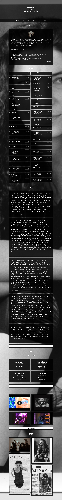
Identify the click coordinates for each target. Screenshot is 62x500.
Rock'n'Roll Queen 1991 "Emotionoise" (38, 107)
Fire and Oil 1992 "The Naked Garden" (15, 175)
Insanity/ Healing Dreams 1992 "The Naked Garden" (38, 174)
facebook (25, 12)
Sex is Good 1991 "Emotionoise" (15, 122)
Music (23, 20)
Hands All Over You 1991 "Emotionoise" (38, 147)
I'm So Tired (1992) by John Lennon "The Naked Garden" (37, 79)
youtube (34, 12)
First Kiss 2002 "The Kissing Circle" (16, 108)
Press (28, 20)
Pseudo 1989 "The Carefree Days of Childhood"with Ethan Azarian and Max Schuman (38, 114)
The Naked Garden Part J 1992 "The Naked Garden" (38, 169)
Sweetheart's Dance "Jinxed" (16, 142)
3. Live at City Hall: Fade (16, 127)
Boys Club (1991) (14, 82)
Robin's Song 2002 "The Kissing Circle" (38, 180)
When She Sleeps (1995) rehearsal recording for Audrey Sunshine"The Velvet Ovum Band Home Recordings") (16, 102)
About (17, 20)
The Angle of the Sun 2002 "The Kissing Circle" (15, 180)
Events (33, 20)
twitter (28, 12)
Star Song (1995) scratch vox (14, 73)
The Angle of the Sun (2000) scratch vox (15, 78)
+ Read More (48, 61)
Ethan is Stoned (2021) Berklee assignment (14, 87)
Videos (39, 20)
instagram (31, 12)
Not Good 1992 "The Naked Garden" (37, 164)
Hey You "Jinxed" (37, 143)
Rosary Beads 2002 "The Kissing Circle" (38, 128)
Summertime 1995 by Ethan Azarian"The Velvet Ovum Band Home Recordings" (38, 135)
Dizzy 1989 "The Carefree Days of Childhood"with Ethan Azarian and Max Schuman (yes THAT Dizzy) (16, 115)
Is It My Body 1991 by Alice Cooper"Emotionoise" (16, 158)
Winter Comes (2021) (37, 84)
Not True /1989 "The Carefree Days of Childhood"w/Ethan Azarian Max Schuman (38, 122)
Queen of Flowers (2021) (37, 73)
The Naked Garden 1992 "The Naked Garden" (16, 164)
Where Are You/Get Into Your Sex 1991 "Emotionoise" (38, 158)
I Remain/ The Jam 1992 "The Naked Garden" (16, 132)
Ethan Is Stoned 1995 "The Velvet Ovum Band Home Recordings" (16, 151)
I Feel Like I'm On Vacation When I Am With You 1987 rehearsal (38, 101)
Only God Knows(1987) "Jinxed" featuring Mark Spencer (38, 94)
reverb (37, 12)
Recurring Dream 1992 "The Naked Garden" (15, 170)
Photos (44, 20)
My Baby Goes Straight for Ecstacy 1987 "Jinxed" (38, 152)
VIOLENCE (14, 146)
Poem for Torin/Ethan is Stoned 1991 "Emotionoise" (37, 88)
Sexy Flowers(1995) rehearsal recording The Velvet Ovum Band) (15, 93)
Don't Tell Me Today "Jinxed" (15, 137)
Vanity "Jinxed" (37, 139)
